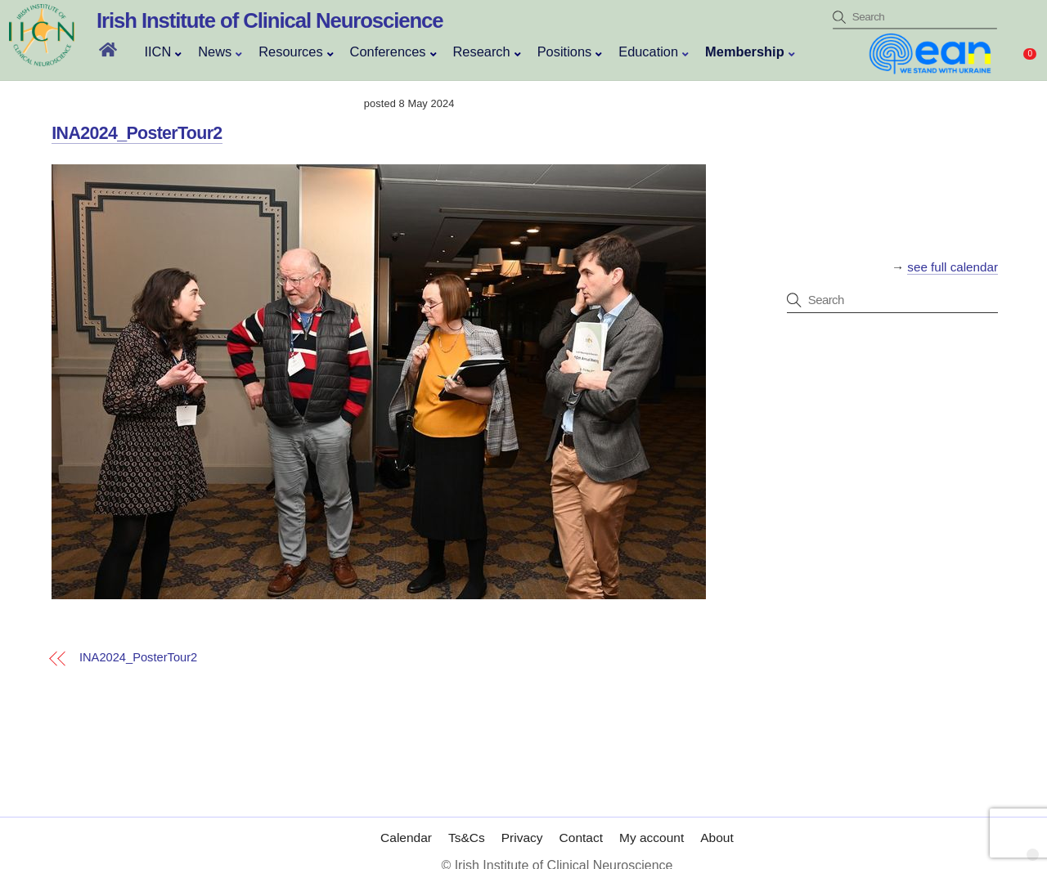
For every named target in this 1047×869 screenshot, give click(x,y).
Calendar (406, 821)
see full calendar (952, 267)
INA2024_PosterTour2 (137, 133)
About (717, 821)
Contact (581, 821)
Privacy (522, 821)
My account (651, 821)
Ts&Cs (466, 821)
